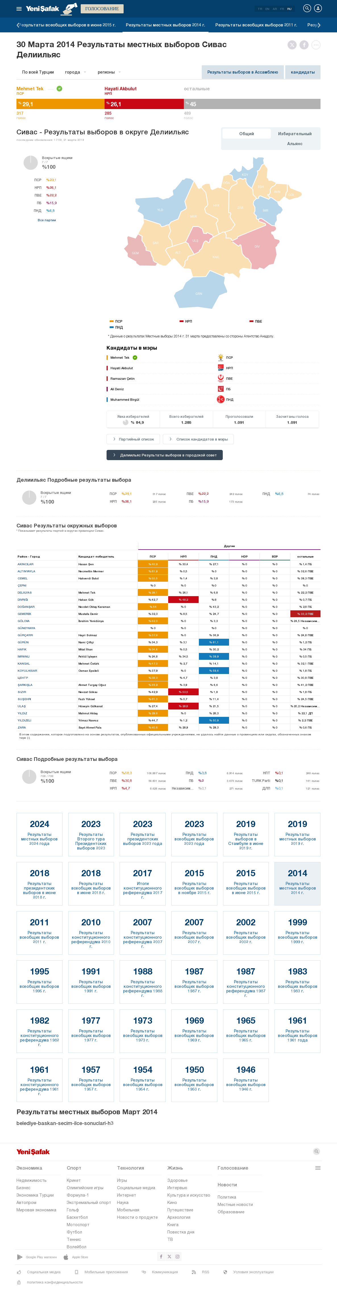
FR (282, 9)
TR (260, 9)
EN (267, 9)
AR (275, 9)
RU (289, 9)
